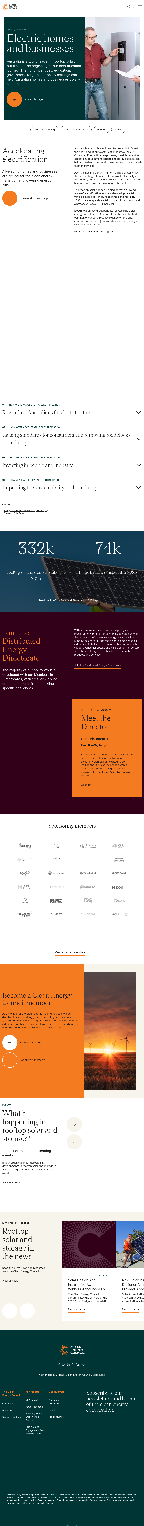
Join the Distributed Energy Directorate (97, 666)
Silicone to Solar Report (14, 513)
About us (7, 1410)
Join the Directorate (76, 129)
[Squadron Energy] (25, 914)
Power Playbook (34, 1406)
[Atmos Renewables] (88, 845)
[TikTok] (84, 1364)
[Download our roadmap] (27, 198)
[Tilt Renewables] (56, 926)
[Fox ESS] (25, 873)
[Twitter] (73, 1364)
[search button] (128, 6)
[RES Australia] (88, 900)
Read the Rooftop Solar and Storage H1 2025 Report (70, 601)
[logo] (10, 6)
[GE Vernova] (56, 873)
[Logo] (72, 1350)
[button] (74, 1141)
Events (101, 129)
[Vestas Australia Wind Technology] (119, 926)
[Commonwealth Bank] (25, 859)
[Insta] (63, 1364)
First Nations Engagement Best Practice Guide (34, 1430)
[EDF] (87, 859)
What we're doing (44, 129)
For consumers (56, 1416)
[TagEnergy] (119, 914)
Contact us (8, 1403)
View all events (11, 1183)
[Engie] (119, 859)
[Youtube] (78, 1364)
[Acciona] (25, 845)
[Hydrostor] (56, 886)
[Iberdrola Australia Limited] (88, 886)
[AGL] (56, 845)
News (118, 129)
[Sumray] (56, 914)
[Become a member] (24, 1042)
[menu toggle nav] (140, 6)
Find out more (76, 1310)
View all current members (70, 953)
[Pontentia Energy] (25, 900)
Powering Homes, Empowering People (34, 1417)
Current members (11, 1417)
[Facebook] (59, 1364)
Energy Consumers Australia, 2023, (26, 510)
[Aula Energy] (119, 845)
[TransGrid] (87, 926)
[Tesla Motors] (24, 926)
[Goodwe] (119, 873)
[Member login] (134, 6)
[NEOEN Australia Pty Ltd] (119, 886)
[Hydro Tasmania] (25, 886)
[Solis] (119, 900)
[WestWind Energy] (72, 935)
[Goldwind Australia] (88, 873)
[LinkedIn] (68, 1364)
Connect (86, 785)
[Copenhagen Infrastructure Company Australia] (56, 859)
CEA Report (31, 1400)
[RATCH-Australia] (56, 900)
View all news (10, 1281)
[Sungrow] (88, 914)
